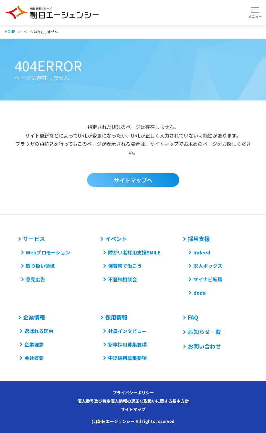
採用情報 (116, 317)
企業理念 (34, 344)
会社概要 (34, 357)
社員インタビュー (127, 331)
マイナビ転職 (207, 279)
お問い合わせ (204, 346)
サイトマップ (133, 409)
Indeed (201, 252)
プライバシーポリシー (133, 392)
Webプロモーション (48, 252)
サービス (34, 238)
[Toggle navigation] (255, 12)
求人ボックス (207, 265)
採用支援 (199, 238)
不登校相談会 (122, 279)
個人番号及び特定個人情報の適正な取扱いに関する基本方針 (133, 401)
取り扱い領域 (40, 265)
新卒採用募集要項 (127, 344)
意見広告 (35, 279)
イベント (116, 238)
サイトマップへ (133, 180)
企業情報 (34, 317)
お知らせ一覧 (204, 332)
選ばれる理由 (38, 331)
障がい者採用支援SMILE (134, 252)
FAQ (193, 317)
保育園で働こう (125, 265)
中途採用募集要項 (127, 357)
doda (199, 292)
